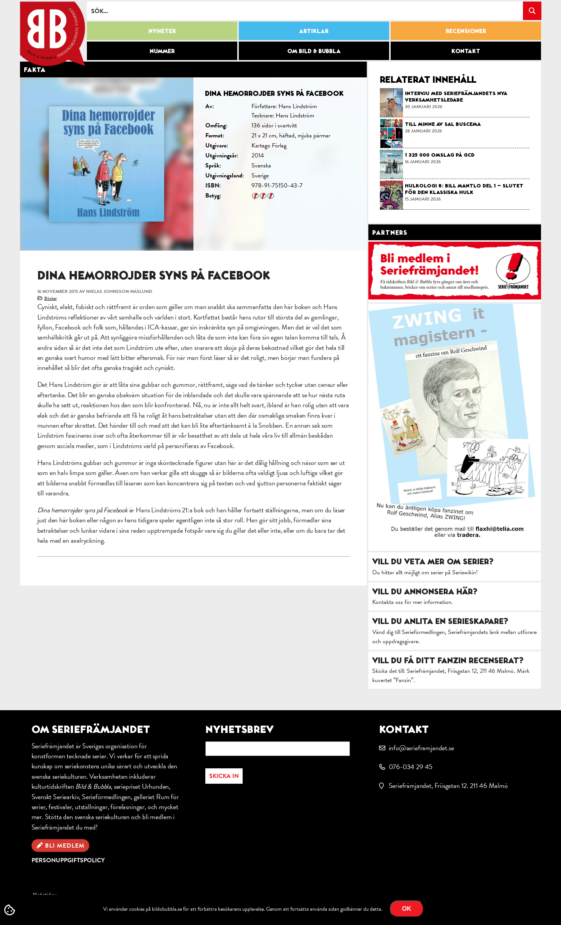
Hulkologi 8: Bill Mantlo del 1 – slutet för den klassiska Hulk (464, 188)
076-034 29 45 (411, 766)
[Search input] (305, 10)
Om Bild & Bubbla (314, 50)
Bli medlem (65, 845)
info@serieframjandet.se (421, 748)
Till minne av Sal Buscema (443, 124)
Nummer (162, 50)
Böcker (50, 298)
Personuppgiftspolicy (68, 860)
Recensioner (466, 30)
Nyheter (162, 30)
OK (406, 908)
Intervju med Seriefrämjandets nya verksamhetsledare (456, 96)
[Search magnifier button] (532, 11)
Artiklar (313, 30)
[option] (193, 164)
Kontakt (465, 50)
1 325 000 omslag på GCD (439, 155)
